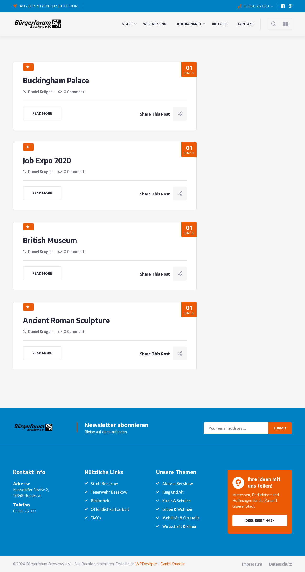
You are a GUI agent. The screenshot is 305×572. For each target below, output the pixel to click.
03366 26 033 (256, 6)
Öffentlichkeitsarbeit (110, 508)
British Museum (50, 240)
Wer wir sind (154, 24)
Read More (42, 113)
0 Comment (74, 91)
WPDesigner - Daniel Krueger (160, 563)
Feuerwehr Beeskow (109, 491)
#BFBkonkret (189, 24)
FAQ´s (96, 517)
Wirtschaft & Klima (179, 526)
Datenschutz (280, 563)
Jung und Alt (173, 491)
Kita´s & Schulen (176, 500)
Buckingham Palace (56, 80)
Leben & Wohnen (177, 508)
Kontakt (246, 24)
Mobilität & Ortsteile (180, 517)
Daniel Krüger (40, 91)
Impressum (252, 563)
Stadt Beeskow (104, 483)
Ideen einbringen (260, 520)
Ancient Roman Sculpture (67, 319)
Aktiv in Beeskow (177, 483)
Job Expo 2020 (47, 160)
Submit (280, 428)
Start (127, 24)
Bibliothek (100, 500)
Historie (220, 24)
